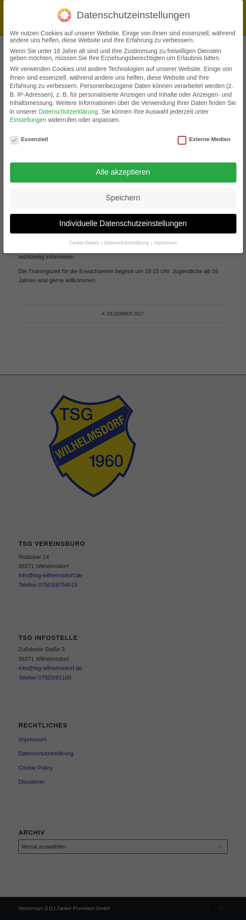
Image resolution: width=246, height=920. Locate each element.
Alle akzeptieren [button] (123, 172)
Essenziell (29, 139)
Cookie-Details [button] (84, 242)
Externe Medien (204, 139)
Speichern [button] (123, 197)
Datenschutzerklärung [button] (127, 242)
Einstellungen (28, 119)
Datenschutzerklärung (68, 111)
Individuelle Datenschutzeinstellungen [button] (123, 223)
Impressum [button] (165, 242)
